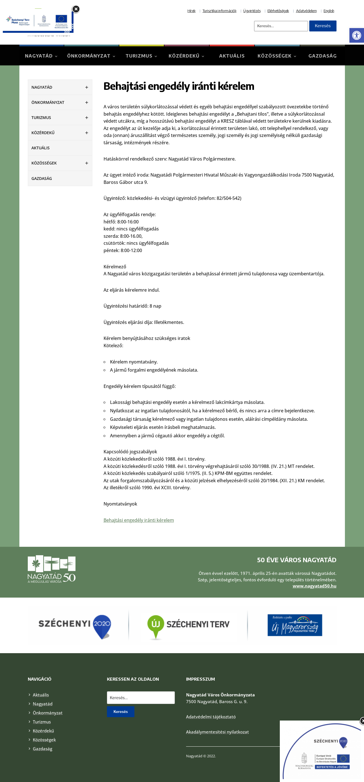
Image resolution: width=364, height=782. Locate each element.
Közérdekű (184, 56)
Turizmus (138, 56)
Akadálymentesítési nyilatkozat (217, 732)
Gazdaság (322, 56)
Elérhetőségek (278, 10)
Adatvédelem (306, 10)
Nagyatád (39, 56)
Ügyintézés (251, 10)
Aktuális (232, 56)
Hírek (191, 10)
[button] (356, 35)
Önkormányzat (89, 56)
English (329, 10)
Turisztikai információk (220, 10)
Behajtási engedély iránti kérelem (139, 520)
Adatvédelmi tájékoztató (211, 716)
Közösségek (275, 56)
